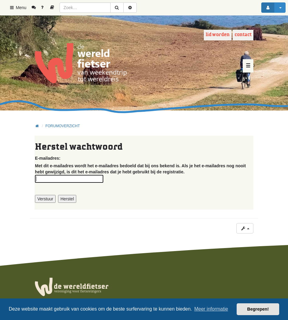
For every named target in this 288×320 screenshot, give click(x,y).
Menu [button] (17, 7)
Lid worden (218, 34)
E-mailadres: (47, 158)
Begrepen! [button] (258, 309)
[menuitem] (36, 7)
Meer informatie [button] (211, 308)
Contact (243, 34)
